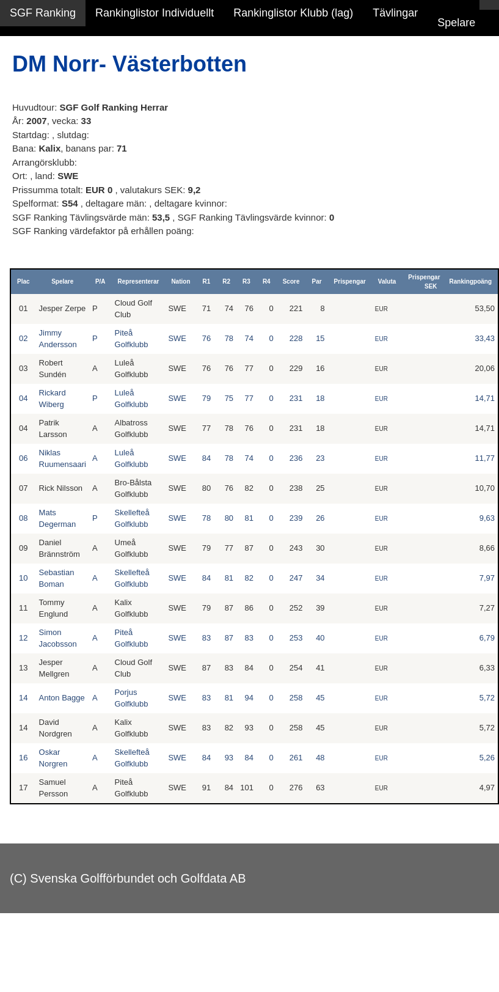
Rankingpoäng (471, 281)
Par (316, 281)
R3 (246, 281)
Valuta (387, 281)
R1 (207, 281)
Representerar (138, 281)
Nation (180, 281)
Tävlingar (395, 13)
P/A (100, 281)
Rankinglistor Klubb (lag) (293, 13)
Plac (23, 281)
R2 (226, 281)
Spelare (456, 23)
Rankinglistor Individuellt (154, 13)
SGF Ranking (43, 13)
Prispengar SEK (424, 282)
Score (291, 281)
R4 (267, 281)
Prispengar (350, 281)
